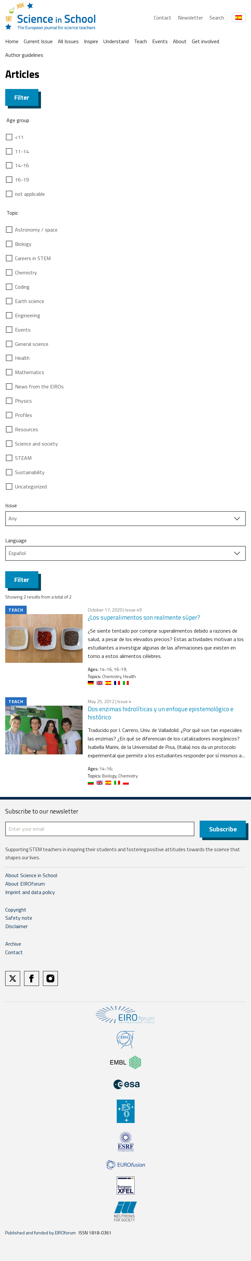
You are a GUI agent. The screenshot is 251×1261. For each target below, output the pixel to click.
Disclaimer (16, 926)
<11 (19, 137)
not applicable (30, 194)
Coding (22, 287)
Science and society (36, 444)
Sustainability (30, 472)
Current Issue (38, 41)
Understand (116, 41)
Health (22, 358)
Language (16, 540)
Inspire (91, 41)
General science (31, 344)
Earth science (29, 301)
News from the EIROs (39, 386)
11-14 (22, 151)
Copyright (15, 910)
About (180, 41)
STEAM (23, 458)
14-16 (22, 165)
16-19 (22, 179)
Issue (11, 505)
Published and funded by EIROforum (40, 1232)
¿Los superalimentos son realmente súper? (144, 617)
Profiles (23, 415)
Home (12, 41)
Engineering (27, 315)
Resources (26, 429)
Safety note (18, 918)
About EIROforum (25, 884)
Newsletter (190, 17)
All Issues (68, 41)
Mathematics (29, 372)
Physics (23, 401)
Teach (140, 41)
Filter (21, 97)
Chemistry (26, 272)
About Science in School (31, 875)
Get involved (205, 41)
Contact (162, 17)
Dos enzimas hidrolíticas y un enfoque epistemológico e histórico (160, 713)
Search (216, 17)
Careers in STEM (33, 258)
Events (160, 41)
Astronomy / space (36, 229)
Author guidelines (24, 55)
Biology (23, 244)
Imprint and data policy (30, 892)
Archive (13, 944)
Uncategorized (31, 486)
